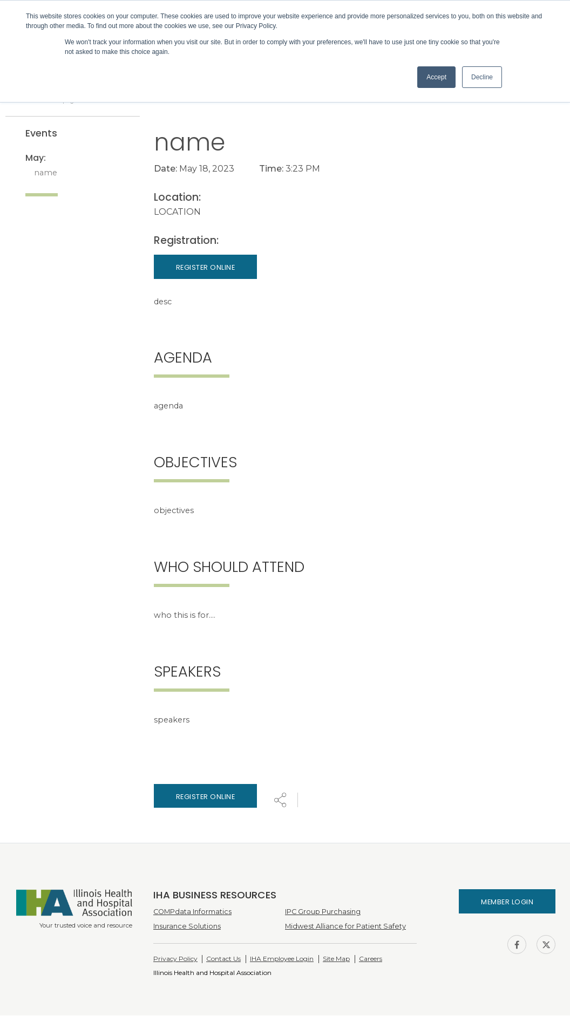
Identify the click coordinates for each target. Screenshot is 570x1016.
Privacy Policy (175, 960)
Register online (205, 797)
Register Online (205, 268)
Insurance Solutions (187, 927)
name (45, 173)
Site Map (336, 960)
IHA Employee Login (282, 960)
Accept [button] (436, 77)
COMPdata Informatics (192, 912)
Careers (370, 960)
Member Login (507, 903)
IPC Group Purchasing (323, 912)
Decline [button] (482, 77)
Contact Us (223, 960)
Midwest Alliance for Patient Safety (345, 927)
